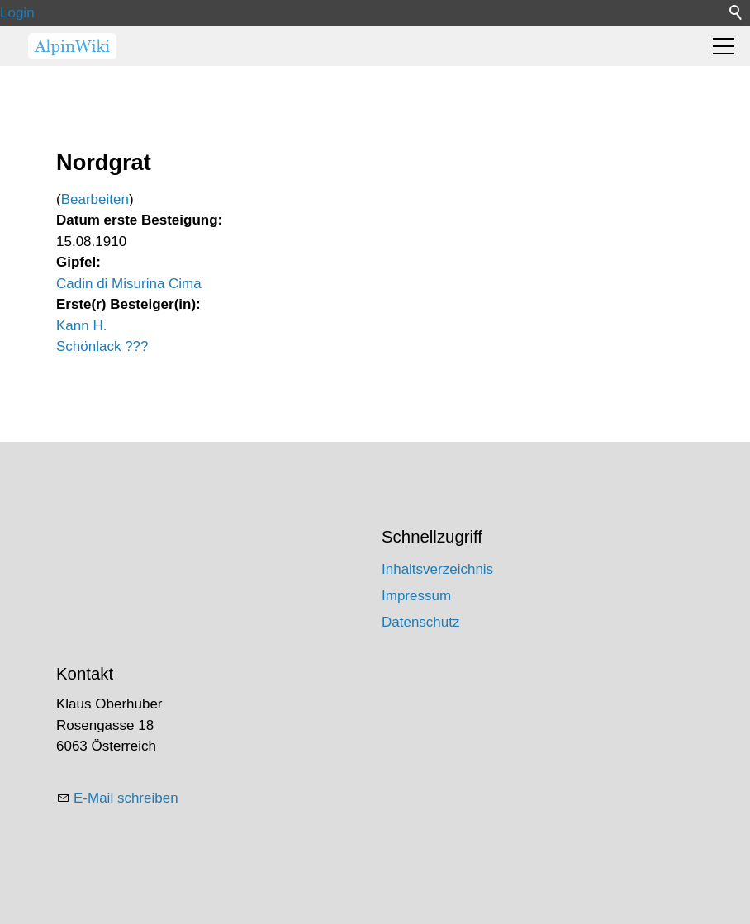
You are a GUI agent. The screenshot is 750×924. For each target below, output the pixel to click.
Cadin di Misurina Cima (129, 283)
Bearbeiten (95, 199)
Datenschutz (421, 622)
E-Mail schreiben (126, 798)
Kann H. (81, 326)
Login (17, 13)
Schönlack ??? (102, 346)
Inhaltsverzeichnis (437, 569)
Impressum (416, 596)
